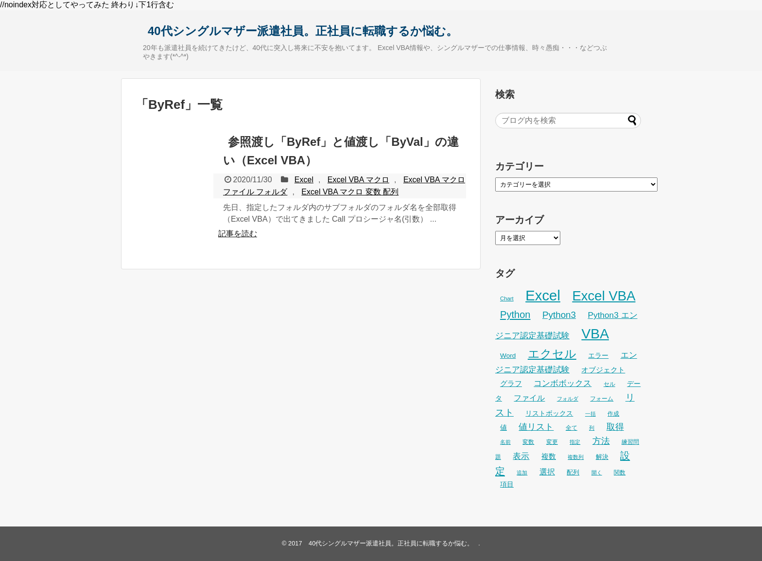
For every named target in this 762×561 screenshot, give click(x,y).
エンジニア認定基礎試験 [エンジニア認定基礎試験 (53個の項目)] (566, 362)
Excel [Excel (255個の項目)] (542, 295)
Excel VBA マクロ (358, 179)
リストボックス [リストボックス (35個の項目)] (549, 413)
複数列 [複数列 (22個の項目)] (576, 457)
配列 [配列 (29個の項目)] (573, 472)
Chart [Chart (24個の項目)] (507, 298)
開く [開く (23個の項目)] (596, 472)
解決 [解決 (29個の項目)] (602, 456)
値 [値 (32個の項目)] (503, 427)
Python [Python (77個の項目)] (515, 314)
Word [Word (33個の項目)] (508, 355)
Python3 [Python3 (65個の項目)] (559, 315)
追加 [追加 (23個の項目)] (522, 472)
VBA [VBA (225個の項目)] (595, 333)
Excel (303, 179)
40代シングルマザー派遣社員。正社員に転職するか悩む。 (303, 30)
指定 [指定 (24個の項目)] (575, 442)
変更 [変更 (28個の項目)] (552, 441)
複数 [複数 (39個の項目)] (548, 456)
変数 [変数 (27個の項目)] (528, 441)
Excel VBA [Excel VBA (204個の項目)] (603, 295)
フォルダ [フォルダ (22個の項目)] (567, 399)
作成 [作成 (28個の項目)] (613, 413)
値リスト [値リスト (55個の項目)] (536, 427)
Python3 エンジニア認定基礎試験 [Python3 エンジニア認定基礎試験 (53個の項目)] (566, 325)
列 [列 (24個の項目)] (591, 428)
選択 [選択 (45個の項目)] (547, 472)
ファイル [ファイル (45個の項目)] (529, 398)
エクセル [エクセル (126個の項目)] (552, 353)
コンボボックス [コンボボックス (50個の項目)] (562, 383)
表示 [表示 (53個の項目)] (521, 456)
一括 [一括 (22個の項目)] (590, 414)
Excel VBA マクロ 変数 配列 (349, 192)
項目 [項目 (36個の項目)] (507, 484)
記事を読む (237, 233)
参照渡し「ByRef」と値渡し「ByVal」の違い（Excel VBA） (341, 151)
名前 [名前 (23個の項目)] (505, 442)
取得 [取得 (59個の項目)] (615, 427)
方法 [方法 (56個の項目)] (601, 441)
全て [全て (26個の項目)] (571, 427)
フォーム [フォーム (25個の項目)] (601, 399)
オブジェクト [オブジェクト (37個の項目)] (603, 370)
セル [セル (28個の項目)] (609, 384)
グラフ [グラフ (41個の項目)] (511, 383)
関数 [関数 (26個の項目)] (619, 472)
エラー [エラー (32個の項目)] (598, 355)
